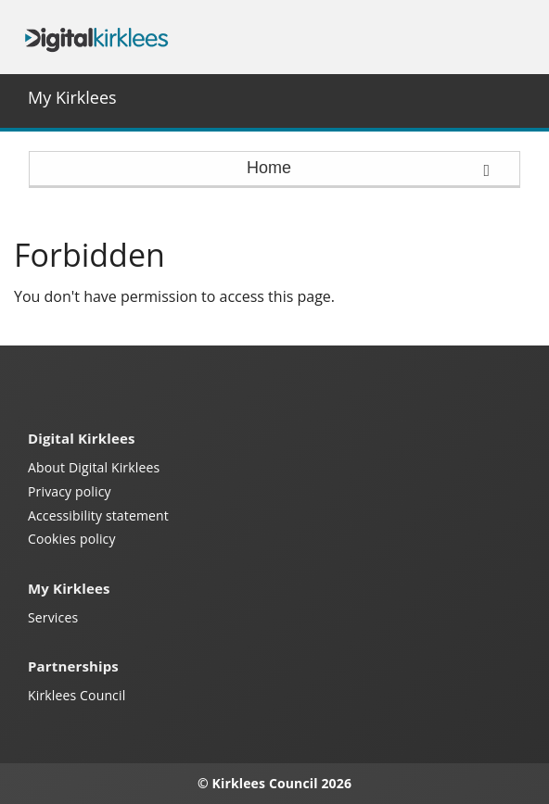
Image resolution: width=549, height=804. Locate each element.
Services (53, 617)
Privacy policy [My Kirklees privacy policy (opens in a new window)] (69, 491)
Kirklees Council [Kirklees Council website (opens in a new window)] (76, 695)
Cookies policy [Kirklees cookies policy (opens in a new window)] (72, 538)
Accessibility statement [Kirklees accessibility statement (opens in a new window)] (98, 515)
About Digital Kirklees (94, 467)
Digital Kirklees (96, 37)
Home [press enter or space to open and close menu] (368, 168)
